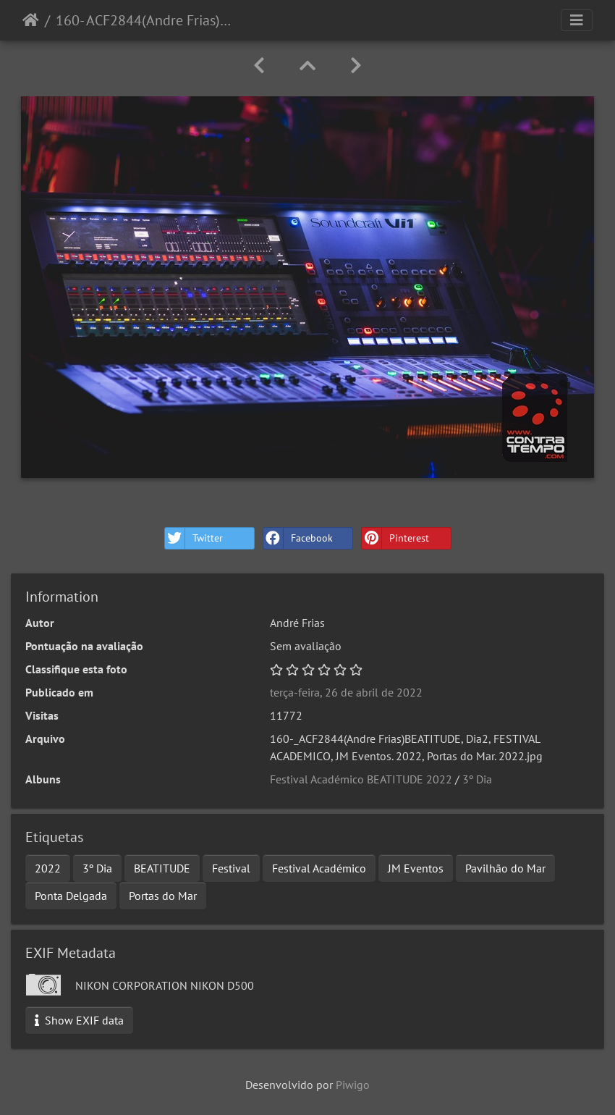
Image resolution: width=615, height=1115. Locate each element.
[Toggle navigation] (577, 20)
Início (30, 20)
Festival (231, 868)
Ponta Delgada (71, 895)
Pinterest (395, 538)
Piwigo (353, 1084)
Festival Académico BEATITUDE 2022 (361, 779)
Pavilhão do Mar (505, 868)
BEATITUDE (162, 868)
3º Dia (477, 779)
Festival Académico (319, 868)
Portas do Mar (163, 895)
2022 (48, 868)
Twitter (194, 538)
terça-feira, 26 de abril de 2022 (346, 692)
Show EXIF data (79, 1020)
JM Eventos (416, 868)
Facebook (298, 538)
